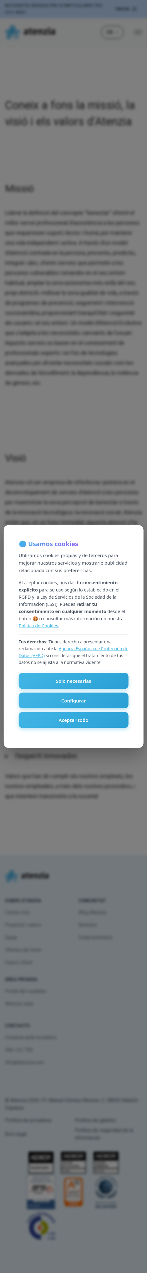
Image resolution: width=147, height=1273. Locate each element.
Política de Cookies (38, 626)
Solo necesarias (73, 681)
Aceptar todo (73, 720)
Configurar (73, 700)
